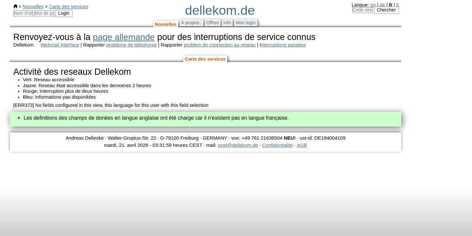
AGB (302, 145)
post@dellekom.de (238, 145)
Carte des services (68, 6)
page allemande (124, 37)
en (373, 5)
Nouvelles (33, 6)
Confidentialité (277, 145)
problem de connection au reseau (220, 45)
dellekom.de (220, 10)
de (382, 5)
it (397, 5)
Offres (212, 22)
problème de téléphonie (131, 45)
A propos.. (191, 22)
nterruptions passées (283, 45)
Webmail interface (60, 45)
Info (227, 22)
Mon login (246, 22)
